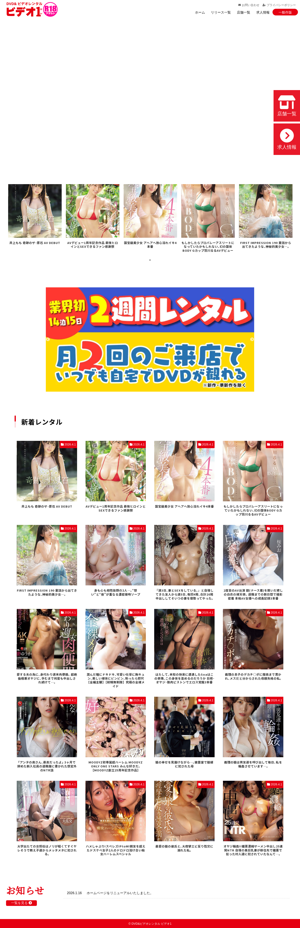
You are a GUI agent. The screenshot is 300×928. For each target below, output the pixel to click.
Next (252, 339)
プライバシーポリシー (279, 5)
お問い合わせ (248, 5)
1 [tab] (150, 260)
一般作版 (285, 12)
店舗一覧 (243, 12)
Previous (48, 339)
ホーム (200, 12)
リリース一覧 (221, 12)
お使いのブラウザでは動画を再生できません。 (150, 94)
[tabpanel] (35, 215)
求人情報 (263, 12)
